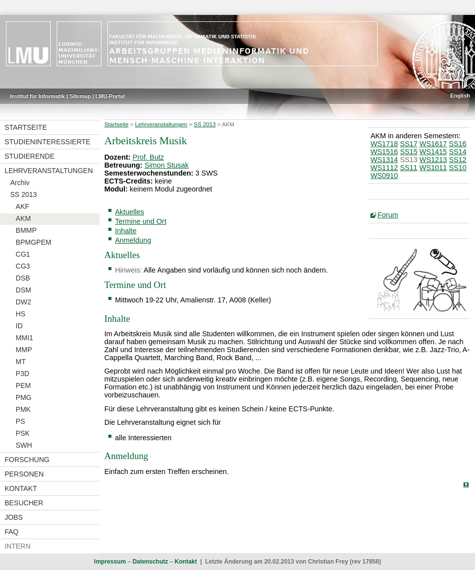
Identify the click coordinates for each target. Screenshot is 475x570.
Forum (388, 215)
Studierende (29, 156)
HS (20, 314)
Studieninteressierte (47, 142)
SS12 (458, 160)
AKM (23, 218)
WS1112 (384, 168)
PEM (23, 385)
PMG (24, 397)
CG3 (23, 266)
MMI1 (24, 338)
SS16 (458, 144)
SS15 (408, 152)
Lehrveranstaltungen (48, 171)
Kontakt (20, 488)
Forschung (26, 460)
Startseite (25, 127)
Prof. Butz (148, 157)
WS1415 (433, 152)
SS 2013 (23, 194)
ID (19, 326)
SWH (24, 445)
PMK (23, 409)
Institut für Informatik (37, 96)
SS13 (408, 160)
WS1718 (384, 144)
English (460, 95)
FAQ (11, 532)
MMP (24, 350)
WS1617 (433, 144)
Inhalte (125, 231)
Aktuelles (129, 212)
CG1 (23, 254)
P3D (22, 374)
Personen (24, 474)
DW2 (23, 302)
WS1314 (384, 160)
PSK (23, 433)
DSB (23, 278)
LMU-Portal (110, 96)
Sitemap (80, 96)
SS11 (408, 168)
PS (20, 421)
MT (21, 362)
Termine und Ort (140, 221)
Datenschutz (150, 561)
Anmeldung (133, 240)
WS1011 (433, 168)
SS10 (458, 168)
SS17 (408, 144)
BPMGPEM (34, 242)
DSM (23, 290)
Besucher (23, 503)
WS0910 (384, 176)
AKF (22, 206)
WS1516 (384, 152)
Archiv (19, 183)
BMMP (26, 230)
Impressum (110, 561)
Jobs (13, 517)
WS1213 (433, 160)
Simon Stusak (166, 165)
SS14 (458, 152)
